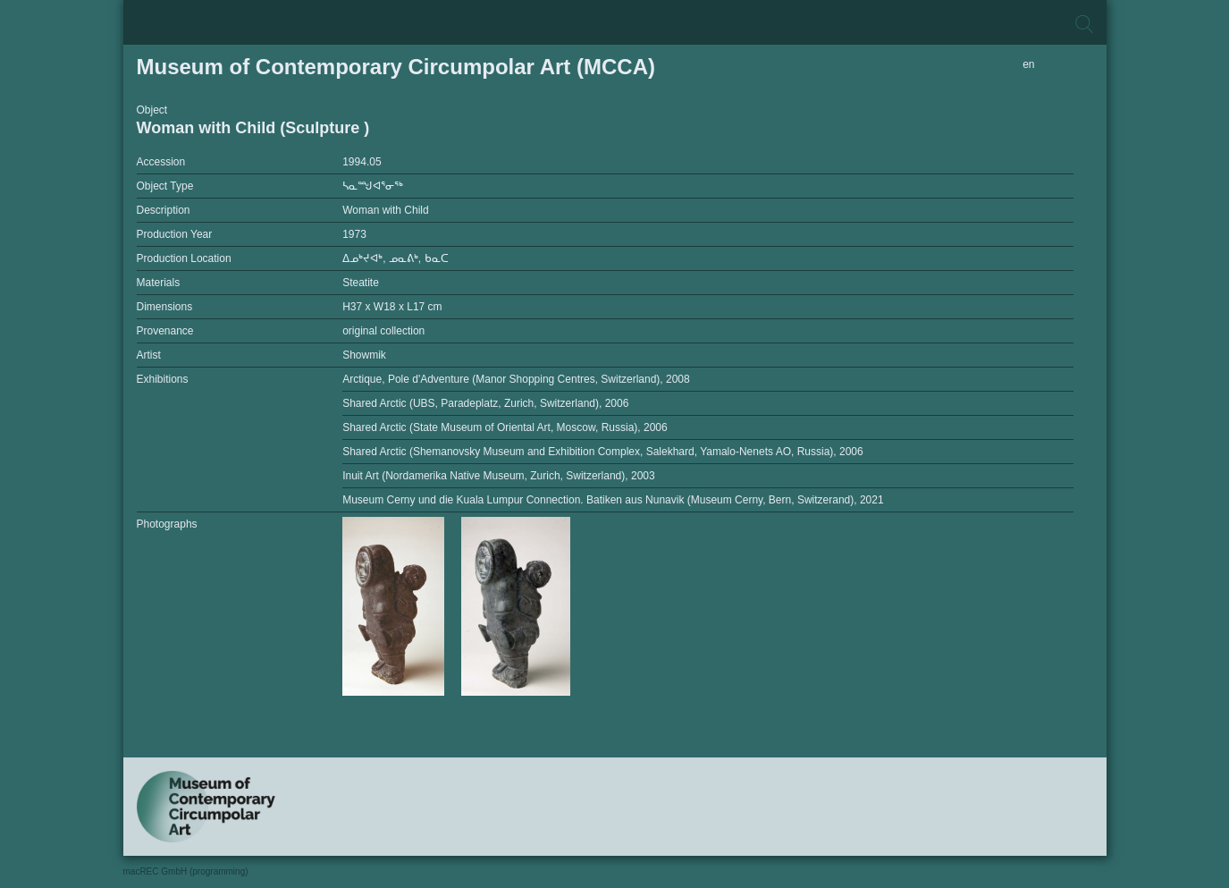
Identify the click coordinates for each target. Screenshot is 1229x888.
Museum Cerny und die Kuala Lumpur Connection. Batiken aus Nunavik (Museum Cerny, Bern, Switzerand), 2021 (612, 500)
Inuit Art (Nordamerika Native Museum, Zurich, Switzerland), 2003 (498, 475)
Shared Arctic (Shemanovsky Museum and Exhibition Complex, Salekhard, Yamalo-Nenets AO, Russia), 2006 (602, 451)
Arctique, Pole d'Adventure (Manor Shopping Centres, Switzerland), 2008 (516, 379)
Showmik (364, 355)
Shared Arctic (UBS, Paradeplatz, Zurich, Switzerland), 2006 (485, 403)
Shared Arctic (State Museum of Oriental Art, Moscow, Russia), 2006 (505, 427)
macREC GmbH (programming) (185, 871)
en (1028, 64)
